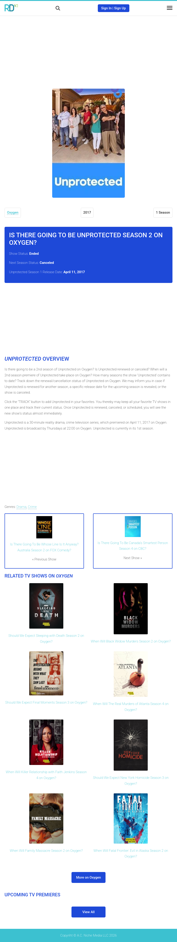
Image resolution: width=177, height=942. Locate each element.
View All (88, 912)
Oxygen (12, 212)
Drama (22, 507)
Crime (32, 507)
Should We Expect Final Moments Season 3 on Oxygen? (46, 702)
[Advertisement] (88, 48)
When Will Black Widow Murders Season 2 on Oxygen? (131, 641)
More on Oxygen (88, 877)
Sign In (106, 8)
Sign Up (120, 8)
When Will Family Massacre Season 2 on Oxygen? (46, 851)
